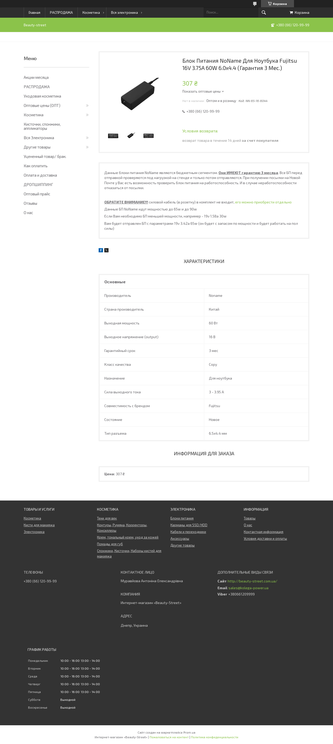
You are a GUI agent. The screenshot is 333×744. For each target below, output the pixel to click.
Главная (34, 12)
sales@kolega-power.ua (248, 588)
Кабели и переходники (188, 532)
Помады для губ (110, 544)
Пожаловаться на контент (169, 737)
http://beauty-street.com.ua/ (252, 581)
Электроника (34, 532)
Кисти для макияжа (39, 525)
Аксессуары (179, 538)
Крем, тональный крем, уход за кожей (127, 537)
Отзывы (30, 203)
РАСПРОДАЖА (61, 12)
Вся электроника (124, 12)
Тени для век (107, 518)
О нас (28, 212)
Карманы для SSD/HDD (188, 525)
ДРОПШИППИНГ (38, 184)
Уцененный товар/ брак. (45, 156)
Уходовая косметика (42, 96)
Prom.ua (189, 732)
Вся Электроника (39, 137)
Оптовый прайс (37, 193)
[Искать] (263, 12)
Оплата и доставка (40, 175)
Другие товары (37, 147)
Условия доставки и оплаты (265, 538)
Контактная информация (263, 532)
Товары (249, 518)
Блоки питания (182, 518)
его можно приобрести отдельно (263, 202)
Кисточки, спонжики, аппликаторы (42, 126)
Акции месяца (36, 77)
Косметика (91, 12)
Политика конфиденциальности (214, 737)
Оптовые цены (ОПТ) (42, 105)
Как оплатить (36, 165)
